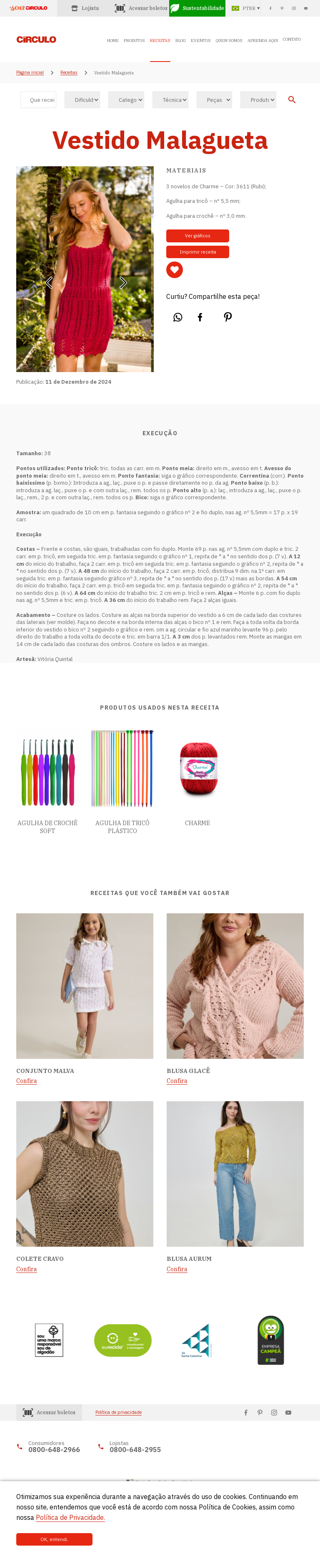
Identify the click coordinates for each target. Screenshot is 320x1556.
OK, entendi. (44, 1539)
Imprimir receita (194, 251)
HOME (113, 40)
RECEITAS (160, 40)
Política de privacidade (118, 1412)
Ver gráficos (194, 236)
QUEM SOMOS (229, 40)
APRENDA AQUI (263, 40)
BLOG (180, 40)
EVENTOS (201, 40)
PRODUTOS (134, 40)
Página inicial (30, 72)
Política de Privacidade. (70, 1517)
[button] (48, 280)
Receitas (69, 72)
